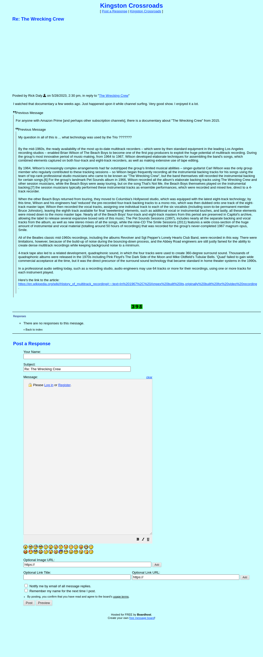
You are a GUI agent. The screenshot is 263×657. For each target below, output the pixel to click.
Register (64, 385)
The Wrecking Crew (113, 95)
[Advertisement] (51, 57)
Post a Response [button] (114, 11)
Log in (48, 385)
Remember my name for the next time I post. (60, 622)
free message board (141, 648)
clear (165, 377)
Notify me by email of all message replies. (57, 617)
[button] (153, 571)
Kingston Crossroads (145, 11)
